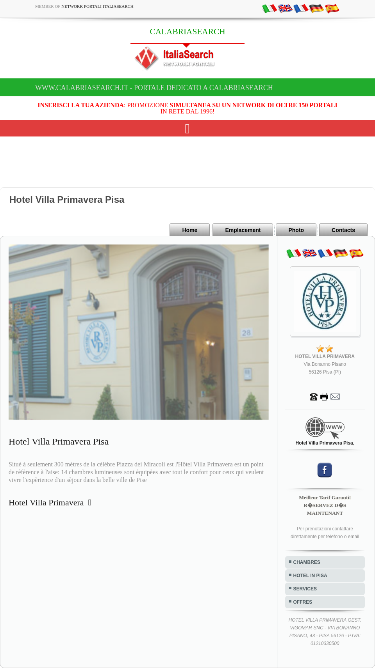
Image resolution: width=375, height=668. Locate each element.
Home (189, 230)
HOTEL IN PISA (310, 575)
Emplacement (243, 230)
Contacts (343, 230)
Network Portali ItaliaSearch (97, 6)
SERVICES (305, 589)
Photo (296, 230)
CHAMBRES (306, 562)
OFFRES (302, 602)
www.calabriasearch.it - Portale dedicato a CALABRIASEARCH (154, 88)
